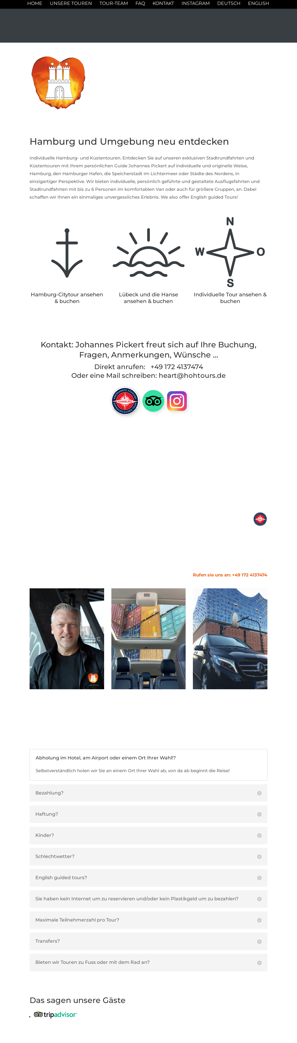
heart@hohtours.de (192, 375)
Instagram (196, 3)
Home (34, 3)
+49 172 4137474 (177, 367)
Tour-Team (113, 3)
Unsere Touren (71, 3)
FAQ (140, 3)
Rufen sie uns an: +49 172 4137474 (230, 575)
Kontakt (163, 3)
